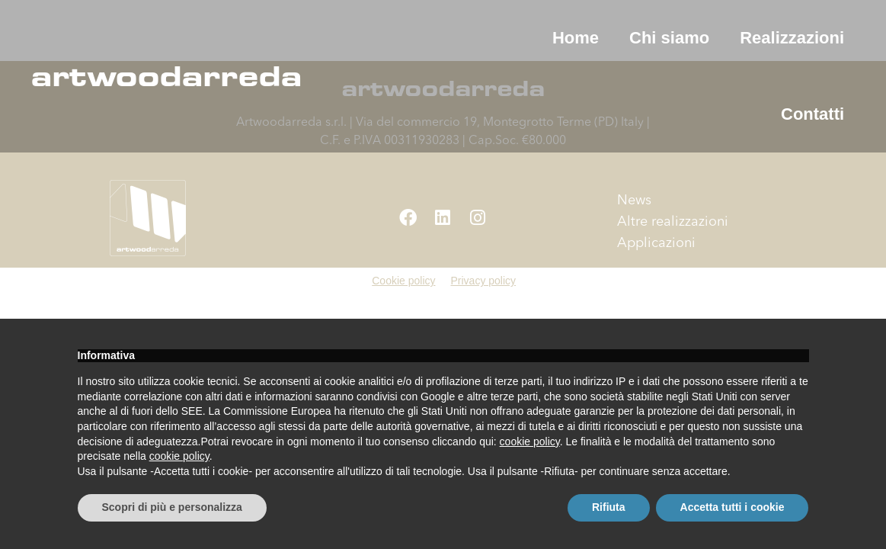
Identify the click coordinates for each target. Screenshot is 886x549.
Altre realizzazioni (672, 222)
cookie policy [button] (530, 441)
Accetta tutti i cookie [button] (732, 507)
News (634, 200)
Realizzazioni (792, 37)
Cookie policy (403, 280)
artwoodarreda (166, 76)
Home (575, 37)
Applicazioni (656, 243)
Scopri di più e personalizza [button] (172, 507)
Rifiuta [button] (608, 507)
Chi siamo (669, 37)
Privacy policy (484, 280)
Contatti (812, 114)
